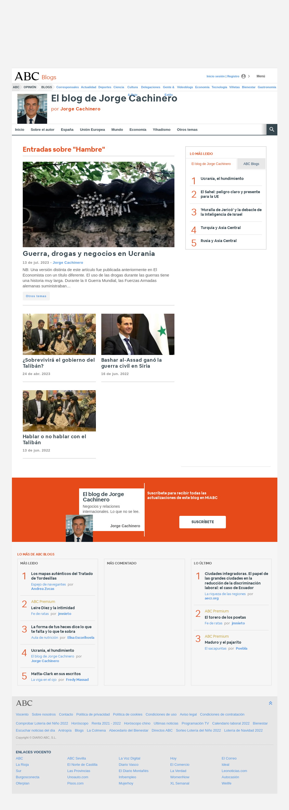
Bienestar (249, 87)
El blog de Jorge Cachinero (114, 98)
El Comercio (180, 764)
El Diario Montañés (134, 771)
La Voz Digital (130, 758)
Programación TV (195, 723)
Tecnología (219, 87)
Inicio (19, 130)
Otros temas (187, 130)
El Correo (229, 758)
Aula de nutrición (44, 638)
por (76, 109)
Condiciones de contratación (222, 714)
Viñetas (234, 87)
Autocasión (230, 777)
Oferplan (23, 783)
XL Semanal (179, 783)
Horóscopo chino (137, 723)
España (67, 130)
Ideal (225, 764)
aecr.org (212, 598)
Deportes (104, 87)
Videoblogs (185, 87)
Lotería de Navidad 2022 (243, 730)
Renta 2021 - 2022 (106, 723)
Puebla (241, 648)
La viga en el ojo (44, 680)
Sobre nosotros (44, 714)
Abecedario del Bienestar (128, 730)
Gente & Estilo (168, 88)
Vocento (22, 714)
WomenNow (180, 777)
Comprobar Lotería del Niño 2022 (42, 723)
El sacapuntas (215, 648)
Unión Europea (92, 130)
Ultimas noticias (166, 723)
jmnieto (64, 614)
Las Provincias (78, 771)
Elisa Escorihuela (80, 638)
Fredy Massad (77, 680)
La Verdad (178, 771)
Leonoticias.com (234, 771)
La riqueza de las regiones (225, 594)
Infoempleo (127, 777)
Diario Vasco (129, 764)
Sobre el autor (42, 130)
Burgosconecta (28, 777)
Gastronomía (267, 87)
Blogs (46, 87)
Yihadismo (161, 130)
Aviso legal (188, 714)
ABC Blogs (251, 164)
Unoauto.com (77, 777)
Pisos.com (75, 783)
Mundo (117, 130)
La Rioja (22, 764)
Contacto (66, 714)
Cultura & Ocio (132, 88)
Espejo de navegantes (48, 584)
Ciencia (118, 87)
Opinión (30, 87)
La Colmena (96, 730)
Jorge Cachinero (68, 263)
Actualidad (88, 87)
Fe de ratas (40, 614)
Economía (202, 87)
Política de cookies (127, 714)
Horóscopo (79, 723)
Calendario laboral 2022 (231, 723)
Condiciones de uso (161, 714)
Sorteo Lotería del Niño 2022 (198, 730)
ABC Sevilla (76, 758)
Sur (18, 771)
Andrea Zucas (42, 589)
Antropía (65, 730)
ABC (16, 87)
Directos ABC (162, 730)
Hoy (173, 758)
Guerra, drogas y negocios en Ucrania (89, 253)
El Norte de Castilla (82, 764)
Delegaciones (150, 87)
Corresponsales (67, 87)
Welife (227, 783)
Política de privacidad (93, 714)
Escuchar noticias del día (35, 730)
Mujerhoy (126, 783)
